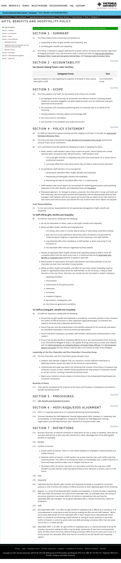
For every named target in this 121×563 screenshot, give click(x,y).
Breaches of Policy (10, 50)
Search (25, 5)
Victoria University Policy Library (14, 13)
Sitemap (103, 548)
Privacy (17, 548)
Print (86, 17)
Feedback (94, 17)
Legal (24, 548)
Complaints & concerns (74, 548)
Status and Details (20, 17)
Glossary (80, 5)
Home (4, 5)
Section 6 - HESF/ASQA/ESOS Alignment (13, 55)
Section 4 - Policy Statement (10, 39)
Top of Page (114, 61)
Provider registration (48, 548)
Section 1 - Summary (8, 30)
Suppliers (61, 548)
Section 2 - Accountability (9, 33)
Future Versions (77, 17)
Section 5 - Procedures (8, 52)
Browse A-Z (14, 5)
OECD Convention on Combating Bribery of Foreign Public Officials (74, 345)
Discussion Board (58, 5)
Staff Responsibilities (10, 42)
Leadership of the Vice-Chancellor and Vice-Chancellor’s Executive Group (17, 46)
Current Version (6, 17)
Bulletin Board (39, 5)
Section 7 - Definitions (8, 58)
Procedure (92, 188)
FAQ (71, 5)
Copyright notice (33, 548)
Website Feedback (91, 548)
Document (33, 13)
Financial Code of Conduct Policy (97, 56)
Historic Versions (63, 17)
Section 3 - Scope (7, 36)
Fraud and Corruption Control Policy (66, 56)
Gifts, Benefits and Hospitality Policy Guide (84, 140)
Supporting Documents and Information (42, 17)
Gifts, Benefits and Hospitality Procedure (54, 401)
